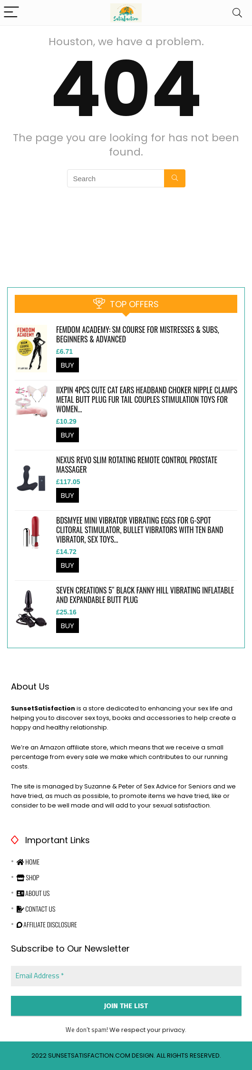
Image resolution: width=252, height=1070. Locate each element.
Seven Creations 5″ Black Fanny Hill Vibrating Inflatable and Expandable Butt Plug (145, 594)
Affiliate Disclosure (47, 924)
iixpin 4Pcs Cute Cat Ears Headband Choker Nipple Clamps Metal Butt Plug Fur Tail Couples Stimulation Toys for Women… (146, 399)
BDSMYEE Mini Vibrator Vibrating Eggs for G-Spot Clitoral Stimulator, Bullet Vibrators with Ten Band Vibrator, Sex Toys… (139, 530)
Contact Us (36, 909)
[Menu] (11, 12)
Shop (28, 877)
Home (28, 861)
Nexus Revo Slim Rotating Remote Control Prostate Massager (136, 464)
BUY (67, 365)
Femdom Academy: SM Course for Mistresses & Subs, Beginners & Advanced (137, 334)
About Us (33, 893)
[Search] (237, 12)
